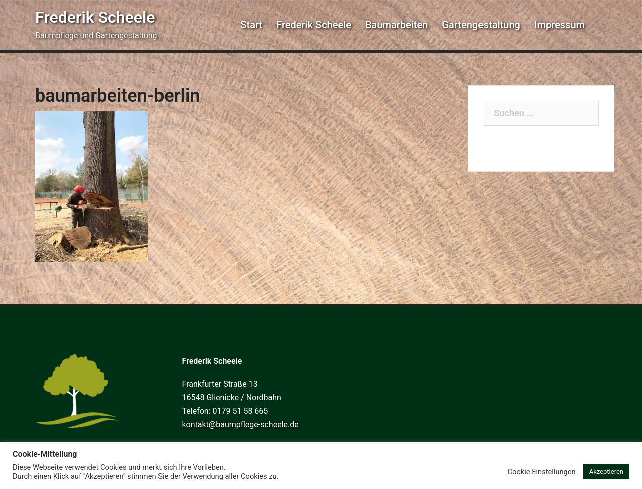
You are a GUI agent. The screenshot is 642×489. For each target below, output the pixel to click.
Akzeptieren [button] (606, 471)
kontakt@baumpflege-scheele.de (240, 424)
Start (251, 25)
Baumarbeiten (396, 25)
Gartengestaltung (481, 25)
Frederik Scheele (95, 17)
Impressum (559, 25)
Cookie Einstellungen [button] (542, 471)
